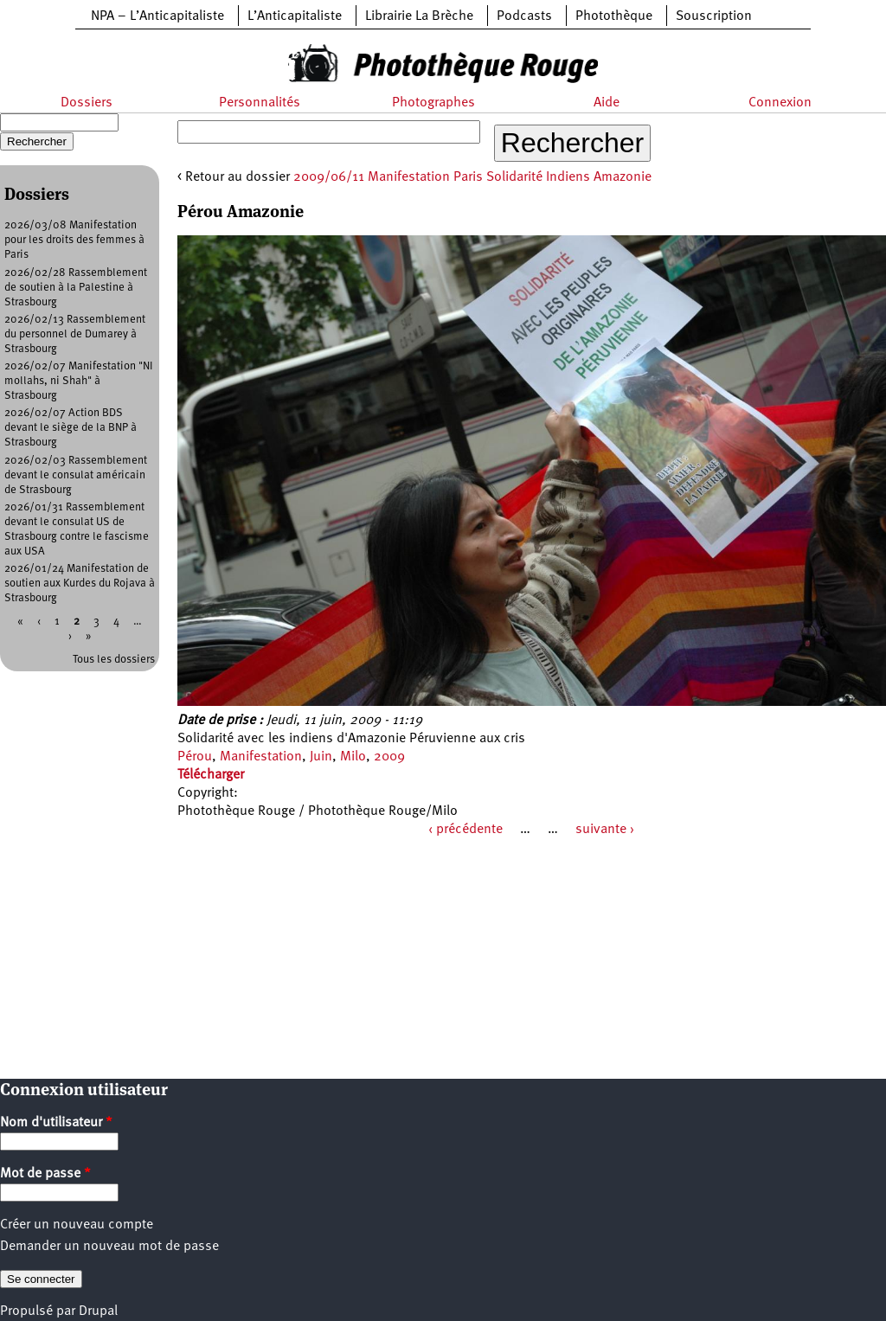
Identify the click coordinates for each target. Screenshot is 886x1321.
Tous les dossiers (114, 659)
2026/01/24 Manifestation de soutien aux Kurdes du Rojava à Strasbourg (79, 583)
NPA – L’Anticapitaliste (157, 16)
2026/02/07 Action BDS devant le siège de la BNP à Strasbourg (70, 427)
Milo (353, 757)
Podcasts (524, 16)
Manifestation (261, 757)
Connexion (780, 103)
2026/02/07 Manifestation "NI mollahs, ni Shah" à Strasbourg (78, 381)
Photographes (433, 103)
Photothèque (613, 16)
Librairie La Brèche (419, 16)
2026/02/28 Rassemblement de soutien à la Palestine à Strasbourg (75, 287)
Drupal (98, 1311)
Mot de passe (45, 1174)
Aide (607, 103)
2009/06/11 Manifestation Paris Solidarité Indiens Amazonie (472, 177)
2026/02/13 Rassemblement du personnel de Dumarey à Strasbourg (74, 334)
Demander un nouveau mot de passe (109, 1247)
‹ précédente (465, 830)
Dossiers (86, 103)
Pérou (194, 757)
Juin (321, 757)
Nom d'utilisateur (56, 1123)
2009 (389, 757)
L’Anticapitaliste (294, 16)
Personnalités (259, 103)
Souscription (714, 16)
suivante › (604, 830)
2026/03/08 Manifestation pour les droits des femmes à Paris (74, 240)
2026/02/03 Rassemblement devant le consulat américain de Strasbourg (75, 475)
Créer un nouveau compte (76, 1225)
